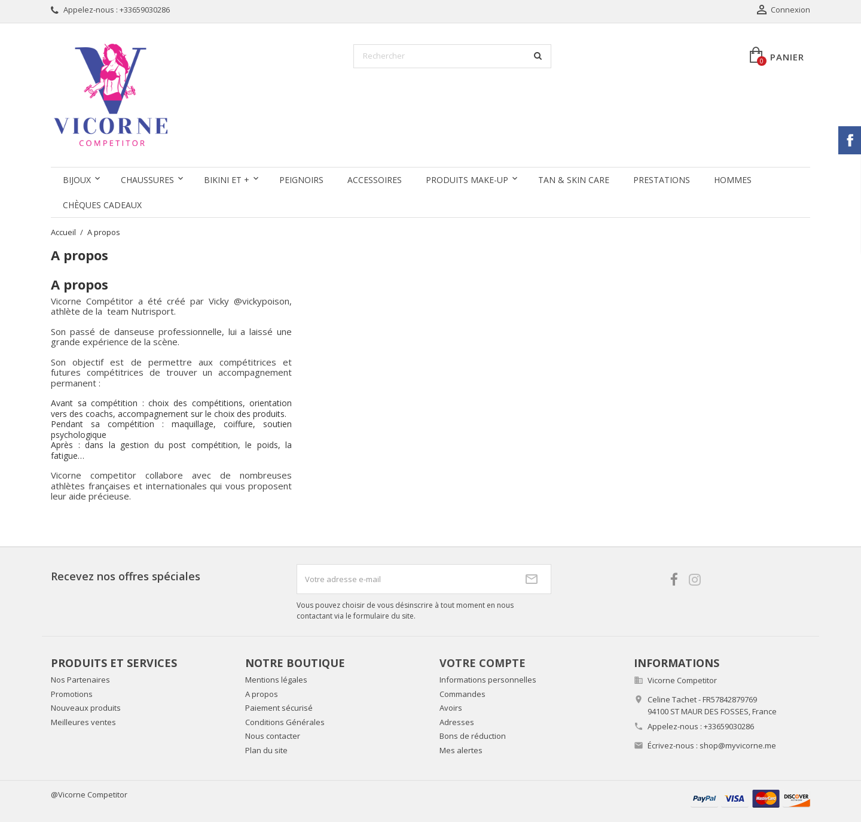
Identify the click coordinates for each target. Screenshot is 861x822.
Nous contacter (272, 735)
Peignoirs (301, 179)
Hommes (733, 179)
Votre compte (482, 663)
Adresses (456, 722)
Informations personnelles (487, 679)
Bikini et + (226, 179)
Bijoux (77, 179)
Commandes (462, 694)
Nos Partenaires (80, 679)
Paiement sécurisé (279, 707)
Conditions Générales (285, 722)
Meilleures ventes (83, 722)
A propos (261, 694)
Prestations (661, 179)
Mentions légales (276, 679)
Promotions (72, 694)
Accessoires (374, 179)
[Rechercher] (452, 56)
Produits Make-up (467, 179)
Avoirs (450, 707)
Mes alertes (461, 750)
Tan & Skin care (573, 179)
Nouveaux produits (86, 707)
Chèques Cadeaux (102, 205)
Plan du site (266, 750)
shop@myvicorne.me (738, 745)
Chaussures (147, 179)
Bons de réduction (472, 735)
